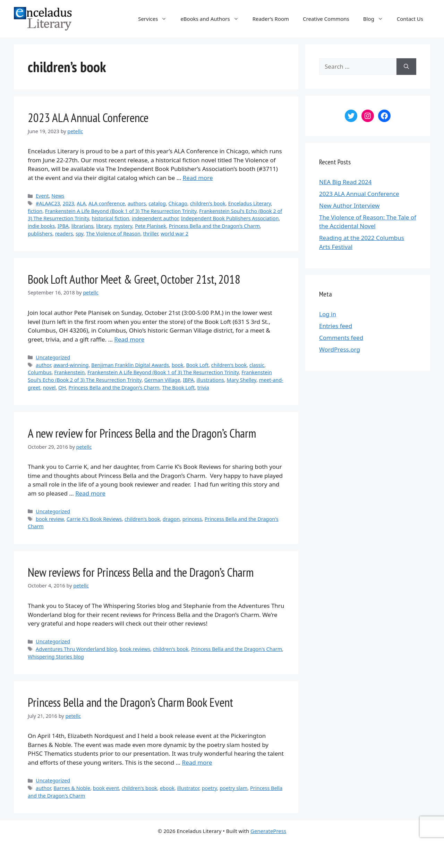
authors (137, 203)
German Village (162, 380)
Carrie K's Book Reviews (94, 519)
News (57, 195)
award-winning (70, 365)
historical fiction (110, 218)
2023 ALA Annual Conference (88, 118)
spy (79, 233)
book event (106, 788)
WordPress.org (339, 349)
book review (50, 519)
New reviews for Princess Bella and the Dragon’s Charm (141, 572)
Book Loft (197, 365)
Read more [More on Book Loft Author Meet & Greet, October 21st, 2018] (129, 339)
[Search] (406, 66)
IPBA (63, 226)
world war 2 (174, 233)
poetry (209, 788)
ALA (81, 203)
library (103, 226)
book (177, 365)
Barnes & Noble (71, 788)
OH (62, 387)
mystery (122, 226)
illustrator (188, 788)
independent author (155, 218)
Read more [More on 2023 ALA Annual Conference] (198, 178)
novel (49, 387)
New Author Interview (349, 205)
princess (192, 519)
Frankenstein (69, 372)
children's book (207, 203)
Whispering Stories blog (56, 656)
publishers (40, 233)
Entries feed (335, 326)
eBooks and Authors (212, 18)
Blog (376, 18)
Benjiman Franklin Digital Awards (130, 365)
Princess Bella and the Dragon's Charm (214, 226)
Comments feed (341, 338)
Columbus (40, 372)
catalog (157, 203)
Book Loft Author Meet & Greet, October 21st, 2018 (134, 279)
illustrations (210, 380)
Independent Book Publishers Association (230, 218)
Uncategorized (53, 357)
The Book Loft (178, 387)
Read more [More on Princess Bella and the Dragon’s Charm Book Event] (197, 762)
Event (42, 195)
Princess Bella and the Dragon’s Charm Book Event (130, 702)
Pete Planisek (150, 226)
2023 (68, 203)
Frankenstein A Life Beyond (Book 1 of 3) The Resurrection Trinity (121, 211)
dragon (171, 519)
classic (256, 365)
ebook (167, 788)
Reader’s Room (271, 18)
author (43, 365)
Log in (327, 314)
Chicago (178, 203)
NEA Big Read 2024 (345, 182)
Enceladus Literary (249, 203)
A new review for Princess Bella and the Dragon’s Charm (142, 433)
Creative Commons (326, 18)
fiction (35, 211)
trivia (203, 387)
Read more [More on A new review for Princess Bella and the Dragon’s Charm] (90, 493)
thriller (150, 233)
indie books (41, 226)
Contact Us (410, 18)
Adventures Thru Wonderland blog (76, 649)
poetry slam (233, 788)
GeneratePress (268, 830)
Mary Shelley (241, 380)
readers (64, 233)
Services (155, 18)
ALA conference (106, 203)
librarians (82, 226)
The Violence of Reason (113, 233)
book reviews (135, 649)
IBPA (188, 380)
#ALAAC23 (48, 203)
